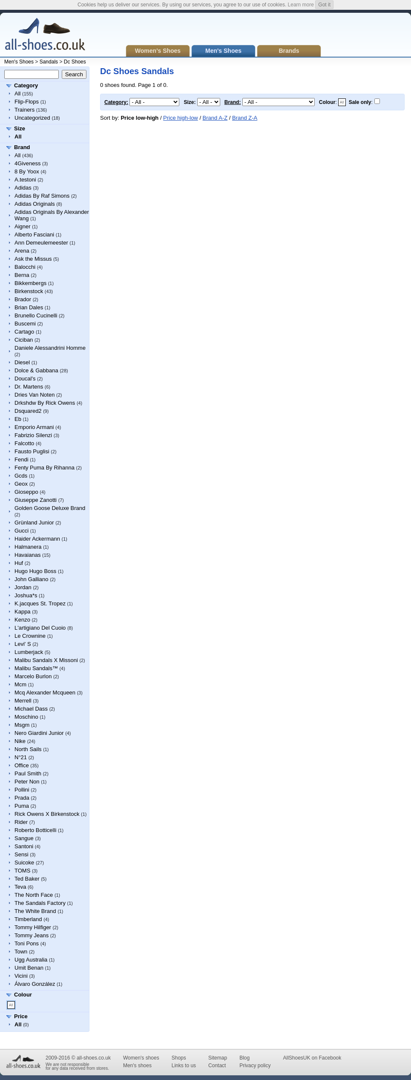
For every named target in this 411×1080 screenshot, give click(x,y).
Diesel (22, 362)
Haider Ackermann (37, 539)
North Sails (28, 749)
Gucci (21, 530)
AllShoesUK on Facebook (312, 1058)
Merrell (23, 700)
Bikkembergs (30, 283)
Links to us (184, 1065)
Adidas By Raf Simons (41, 196)
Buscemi (25, 323)
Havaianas (27, 555)
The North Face (33, 895)
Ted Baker (27, 879)
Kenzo (22, 619)
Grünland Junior (34, 522)
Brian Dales (28, 307)
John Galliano (31, 579)
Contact (217, 1065)
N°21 (20, 757)
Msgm (21, 725)
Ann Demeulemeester (41, 242)
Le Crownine (30, 636)
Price (21, 1016)
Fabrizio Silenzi (33, 435)
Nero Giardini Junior (39, 733)
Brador (22, 299)
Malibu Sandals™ (36, 668)
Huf (18, 563)
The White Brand (35, 911)
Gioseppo (26, 492)
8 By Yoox (26, 171)
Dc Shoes (75, 62)
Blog (244, 1058)
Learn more (301, 5)
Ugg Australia (30, 959)
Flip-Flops (26, 101)
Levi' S (22, 644)
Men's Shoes (19, 62)
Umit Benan (28, 968)
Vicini (21, 976)
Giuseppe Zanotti (35, 500)
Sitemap (217, 1058)
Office (21, 765)
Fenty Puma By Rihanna (44, 467)
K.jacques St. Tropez (40, 603)
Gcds (20, 475)
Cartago (24, 331)
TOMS (22, 870)
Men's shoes (137, 1065)
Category (26, 85)
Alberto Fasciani (34, 234)
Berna (21, 275)
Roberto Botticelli (35, 830)
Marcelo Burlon (33, 676)
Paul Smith (27, 773)
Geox (21, 484)
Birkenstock (28, 291)
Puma (21, 806)
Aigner (22, 226)
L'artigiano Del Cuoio (40, 628)
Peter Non (27, 781)
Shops (179, 1058)
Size (19, 128)
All (17, 93)
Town (20, 951)
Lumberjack (28, 652)
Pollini (21, 789)
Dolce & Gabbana (36, 370)
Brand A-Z (215, 118)
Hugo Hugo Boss (35, 571)
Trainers (24, 110)
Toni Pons (26, 943)
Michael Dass (31, 709)
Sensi (21, 854)
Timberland (28, 919)
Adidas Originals (34, 204)
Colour (23, 994)
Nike (20, 741)
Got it (324, 5)
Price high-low (180, 118)
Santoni (23, 846)
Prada (21, 798)
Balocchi (24, 267)
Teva (20, 887)
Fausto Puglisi (31, 451)
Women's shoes (141, 1058)
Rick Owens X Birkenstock (46, 814)
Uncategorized (32, 118)
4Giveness (27, 163)
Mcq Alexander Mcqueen (44, 692)
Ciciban (23, 340)
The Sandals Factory (40, 903)
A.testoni (25, 179)
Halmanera (28, 547)
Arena (21, 251)
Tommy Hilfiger (32, 927)
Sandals (49, 62)
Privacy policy (254, 1065)
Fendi (21, 459)
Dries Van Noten (34, 395)
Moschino (26, 717)
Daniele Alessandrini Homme (50, 348)
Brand (22, 147)
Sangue (24, 838)
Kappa (22, 611)
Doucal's (24, 378)
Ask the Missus (33, 259)
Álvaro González (34, 984)
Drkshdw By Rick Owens (44, 403)
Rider (21, 822)
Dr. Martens (28, 386)
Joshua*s (25, 595)
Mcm (20, 684)
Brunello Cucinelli (35, 315)
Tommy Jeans (31, 935)
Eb (17, 419)
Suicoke (24, 862)
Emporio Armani (34, 427)
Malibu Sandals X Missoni (46, 660)
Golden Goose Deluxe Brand (49, 508)
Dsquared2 (28, 411)
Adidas (23, 187)
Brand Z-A (244, 118)
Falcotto (24, 443)
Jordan (23, 587)
